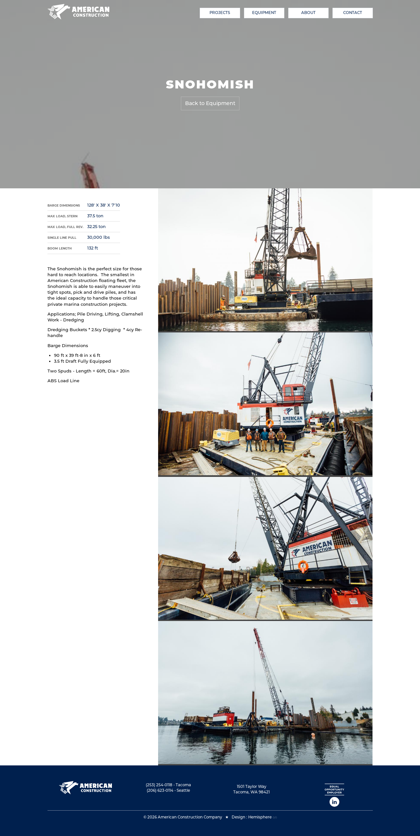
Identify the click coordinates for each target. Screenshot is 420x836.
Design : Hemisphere (252, 817)
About (308, 12)
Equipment (264, 12)
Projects (220, 12)
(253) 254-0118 (159, 785)
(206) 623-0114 (160, 790)
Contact (352, 12)
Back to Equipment (210, 103)
